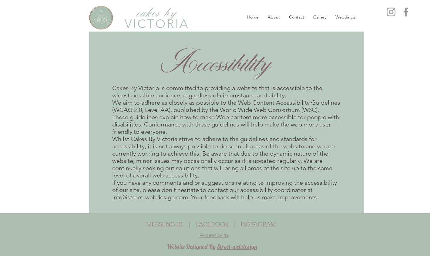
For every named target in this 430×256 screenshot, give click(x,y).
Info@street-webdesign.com (150, 197)
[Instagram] (391, 12)
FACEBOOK (213, 224)
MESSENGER (164, 224)
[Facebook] (406, 12)
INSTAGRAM (259, 224)
